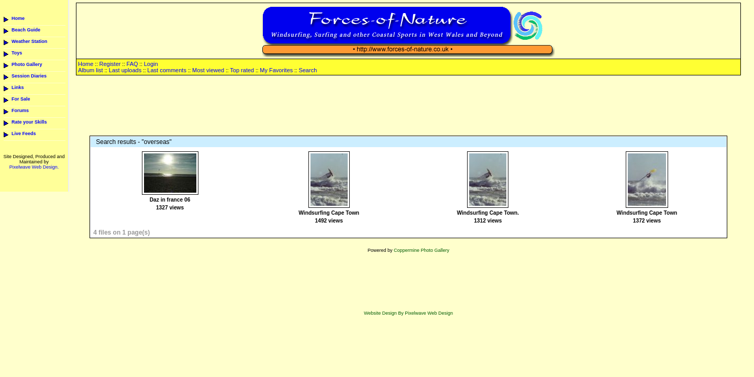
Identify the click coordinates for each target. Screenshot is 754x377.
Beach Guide (26, 29)
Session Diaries (29, 76)
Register (109, 64)
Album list (90, 70)
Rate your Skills (29, 122)
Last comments (166, 70)
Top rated (242, 70)
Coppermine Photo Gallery (421, 250)
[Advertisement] (408, 106)
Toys (17, 53)
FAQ (132, 64)
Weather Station (29, 41)
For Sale (21, 99)
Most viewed (208, 70)
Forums (20, 110)
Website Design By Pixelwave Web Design (408, 313)
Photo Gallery (27, 64)
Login (151, 64)
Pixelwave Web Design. (34, 167)
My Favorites (276, 70)
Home (18, 18)
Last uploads (125, 70)
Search (307, 70)
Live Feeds (24, 133)
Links (18, 87)
